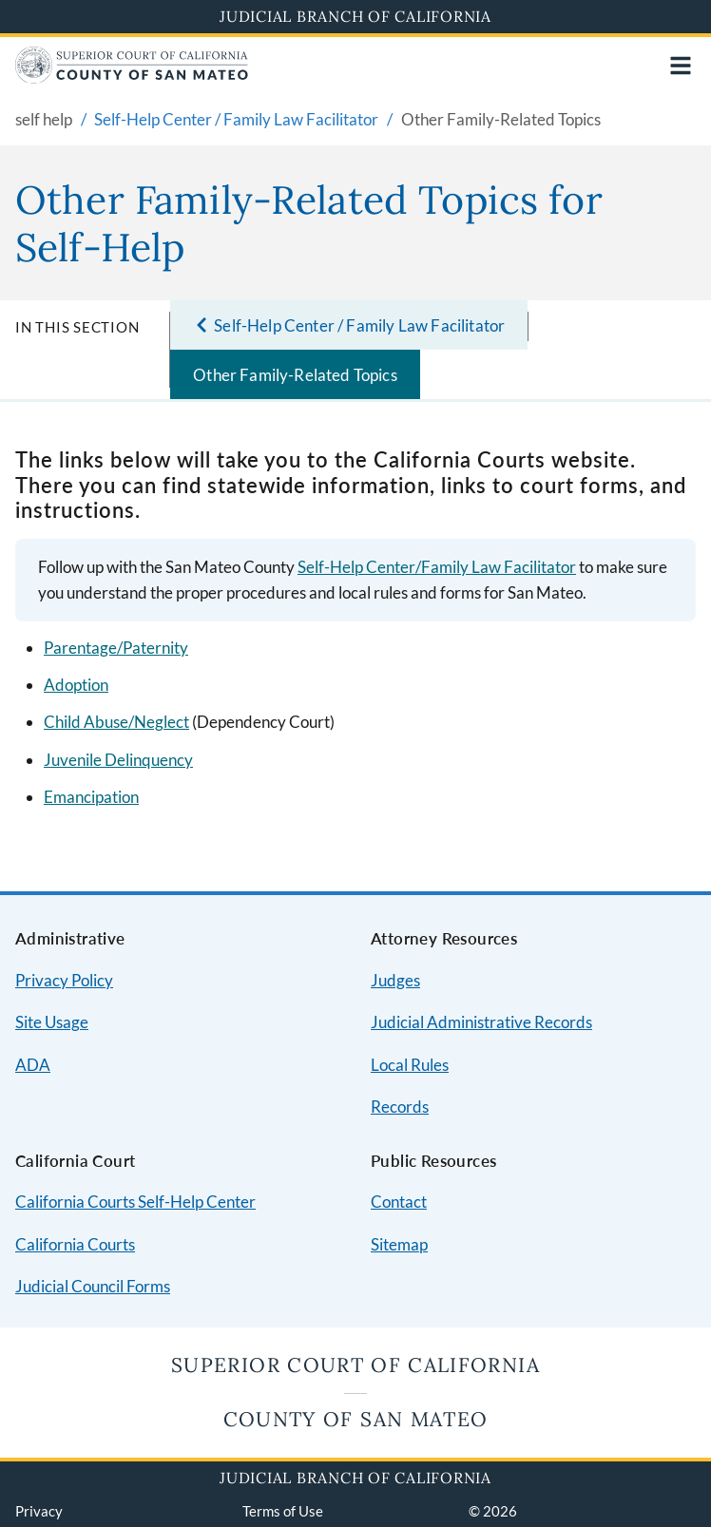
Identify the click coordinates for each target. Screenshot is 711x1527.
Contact (399, 1202)
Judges (395, 980)
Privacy (39, 1510)
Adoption (76, 685)
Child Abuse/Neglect (116, 722)
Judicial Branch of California (355, 16)
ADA (32, 1065)
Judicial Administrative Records (481, 1022)
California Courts (75, 1244)
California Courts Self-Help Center (135, 1202)
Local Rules (410, 1065)
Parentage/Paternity (116, 648)
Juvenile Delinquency (118, 760)
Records (400, 1107)
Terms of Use (282, 1510)
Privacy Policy (64, 980)
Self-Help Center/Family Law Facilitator (437, 567)
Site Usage (51, 1022)
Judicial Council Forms (92, 1286)
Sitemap (399, 1244)
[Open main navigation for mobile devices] (680, 65)
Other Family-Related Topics (295, 375)
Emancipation (91, 797)
